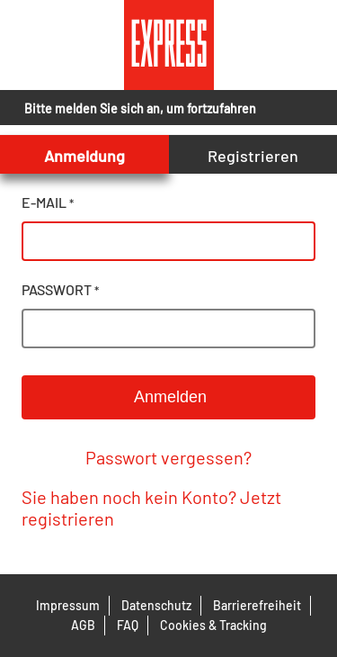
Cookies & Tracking (213, 625)
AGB (83, 625)
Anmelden (168, 397)
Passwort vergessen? (168, 457)
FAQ (127, 625)
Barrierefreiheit (257, 605)
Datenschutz (156, 605)
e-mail (48, 202)
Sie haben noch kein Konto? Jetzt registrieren (151, 507)
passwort (60, 289)
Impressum (68, 605)
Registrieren (253, 156)
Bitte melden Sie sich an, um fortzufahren (140, 108)
